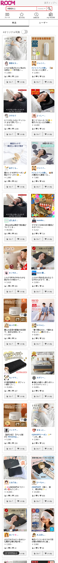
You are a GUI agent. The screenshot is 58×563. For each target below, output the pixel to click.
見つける (22, 15)
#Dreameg (12, 437)
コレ (11, 82)
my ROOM (50, 15)
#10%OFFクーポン (39, 435)
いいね (22, 82)
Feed (7, 15)
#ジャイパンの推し (39, 68)
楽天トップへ (50, 3)
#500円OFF (36, 487)
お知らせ (36, 15)
